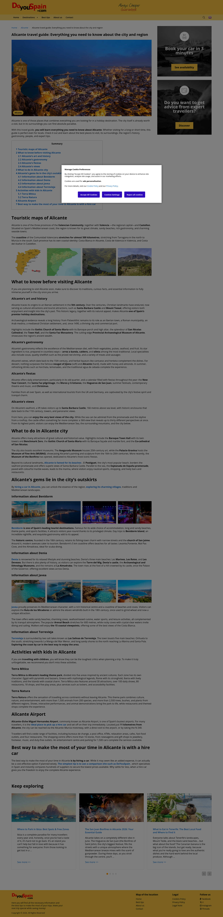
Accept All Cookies (88, 194)
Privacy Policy (112, 186)
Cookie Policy (93, 186)
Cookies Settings (112, 194)
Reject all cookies (135, 194)
